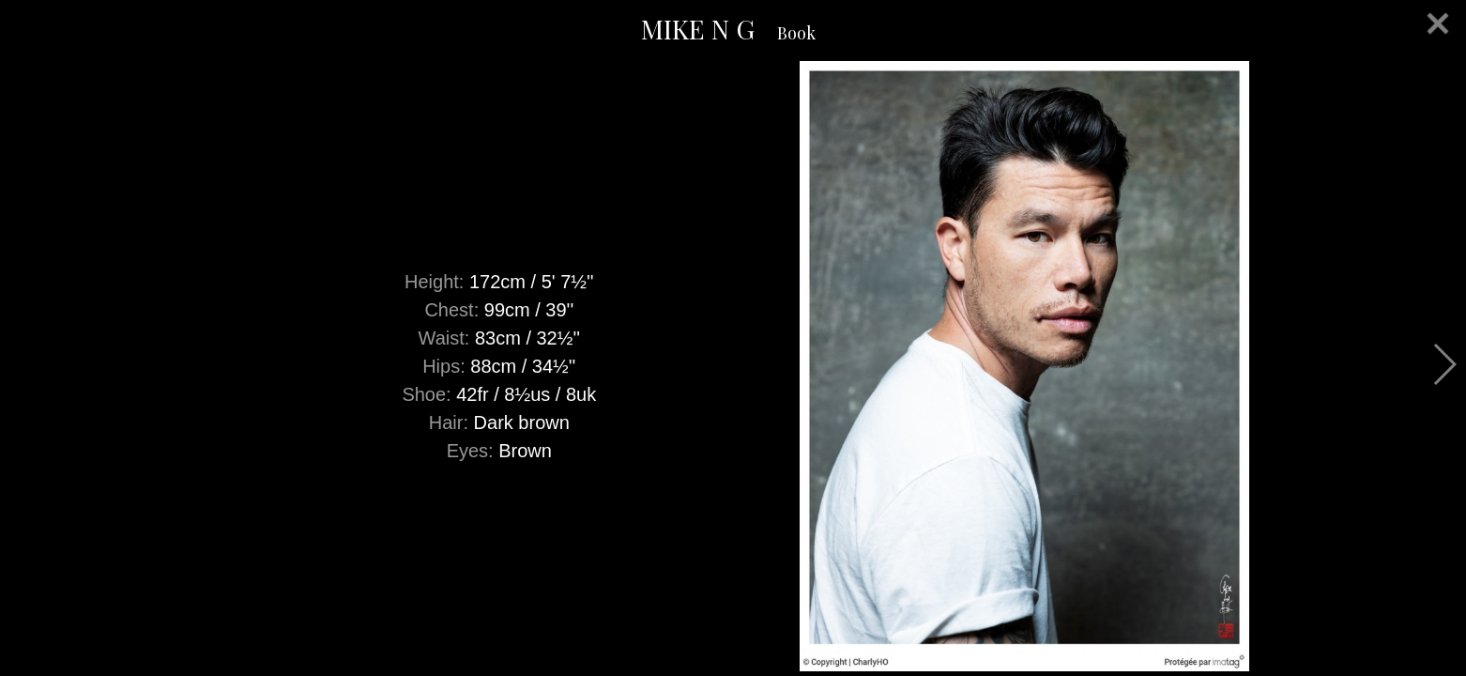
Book (796, 33)
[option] (733, 366)
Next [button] (1444, 364)
